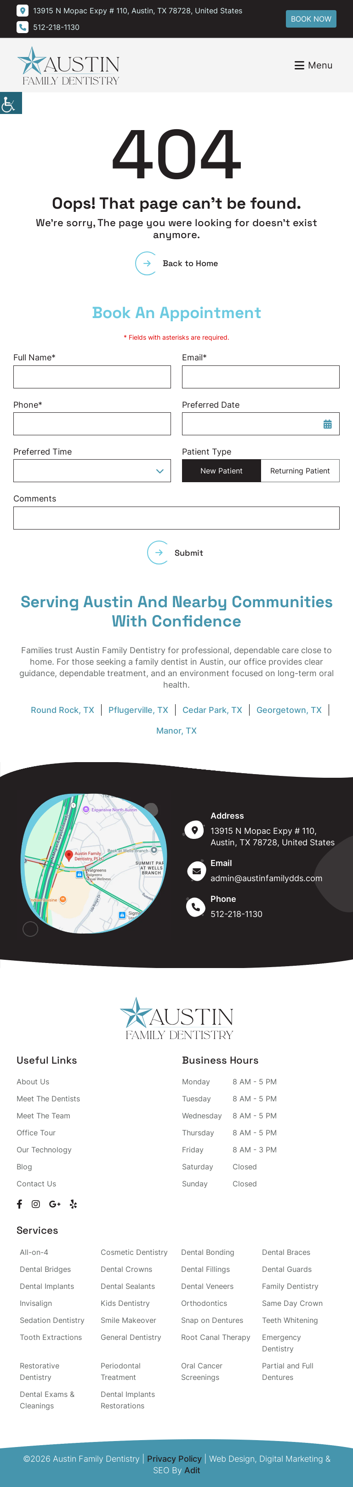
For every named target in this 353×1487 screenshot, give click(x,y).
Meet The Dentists (48, 1098)
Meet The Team (43, 1115)
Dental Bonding (207, 1252)
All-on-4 (34, 1252)
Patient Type (206, 451)
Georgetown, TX (289, 710)
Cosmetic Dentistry (134, 1252)
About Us (33, 1081)
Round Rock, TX (62, 710)
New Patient (221, 470)
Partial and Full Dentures (287, 1371)
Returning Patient (300, 470)
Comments (34, 498)
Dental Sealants (128, 1286)
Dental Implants (47, 1286)
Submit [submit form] (179, 552)
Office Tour (36, 1132)
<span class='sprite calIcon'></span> (327, 423)
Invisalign (36, 1303)
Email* (194, 357)
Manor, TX (176, 730)
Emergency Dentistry (281, 1343)
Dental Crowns (126, 1269)
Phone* (27, 405)
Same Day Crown (292, 1303)
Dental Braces (286, 1252)
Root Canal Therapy (216, 1337)
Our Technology (44, 1149)
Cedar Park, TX (212, 710)
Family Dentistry (290, 1286)
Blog (24, 1166)
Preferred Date (210, 405)
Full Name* (34, 357)
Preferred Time (42, 451)
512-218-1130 (236, 914)
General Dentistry (131, 1337)
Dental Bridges (45, 1269)
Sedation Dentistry (52, 1320)
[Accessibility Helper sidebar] (11, 103)
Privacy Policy (174, 1459)
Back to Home (180, 263)
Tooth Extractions (51, 1337)
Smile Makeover (128, 1320)
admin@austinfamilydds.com (267, 878)
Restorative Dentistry (39, 1371)
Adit (192, 1470)
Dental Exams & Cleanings (47, 1400)
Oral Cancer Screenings (201, 1371)
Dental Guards (287, 1269)
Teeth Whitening (290, 1320)
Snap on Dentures (212, 1320)
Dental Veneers (207, 1286)
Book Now (311, 18)
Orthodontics (204, 1303)
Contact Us (36, 1183)
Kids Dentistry (125, 1303)
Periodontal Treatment (121, 1371)
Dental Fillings (205, 1269)
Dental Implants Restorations (128, 1400)
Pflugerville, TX (138, 710)
